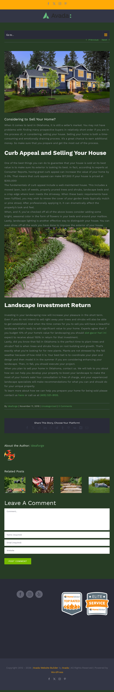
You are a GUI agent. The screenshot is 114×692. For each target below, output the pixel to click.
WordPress (57, 672)
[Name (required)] (57, 535)
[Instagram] (29, 594)
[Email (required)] (57, 542)
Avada (65, 667)
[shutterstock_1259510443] (57, 82)
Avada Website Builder (45, 667)
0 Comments (65, 406)
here (21, 395)
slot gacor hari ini (95, 332)
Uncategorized (48, 406)
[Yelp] (39, 594)
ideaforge (13, 406)
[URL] (57, 550)
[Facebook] (20, 594)
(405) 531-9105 (49, 395)
